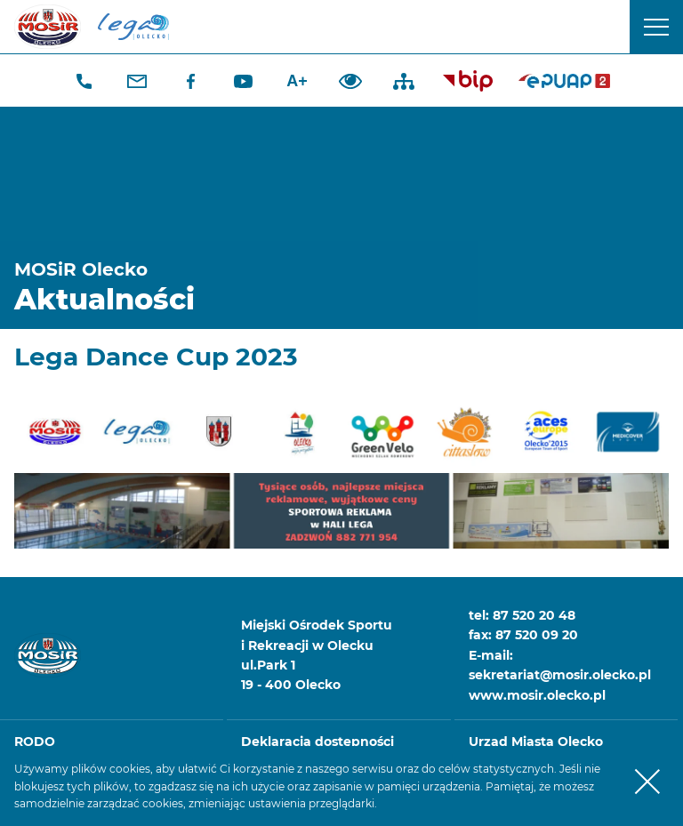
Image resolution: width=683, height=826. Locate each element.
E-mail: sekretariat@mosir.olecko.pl (560, 665)
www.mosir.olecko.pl (537, 695)
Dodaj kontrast (350, 81)
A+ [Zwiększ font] (297, 81)
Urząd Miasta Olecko (536, 742)
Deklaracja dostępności (317, 742)
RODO (34, 742)
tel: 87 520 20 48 (522, 615)
